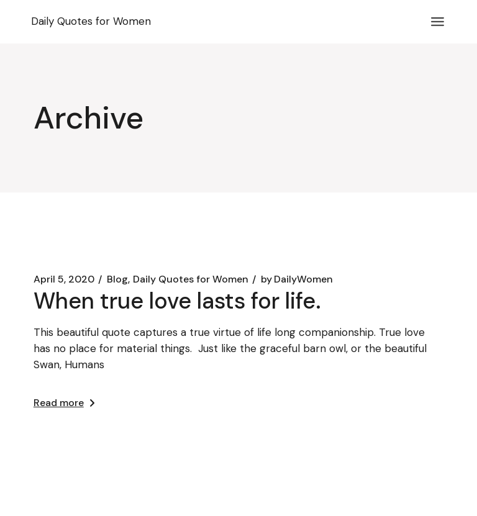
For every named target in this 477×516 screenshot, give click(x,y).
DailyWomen (297, 279)
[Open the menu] (437, 22)
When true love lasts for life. (177, 300)
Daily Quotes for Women (190, 279)
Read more (64, 402)
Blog (117, 279)
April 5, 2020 (64, 279)
